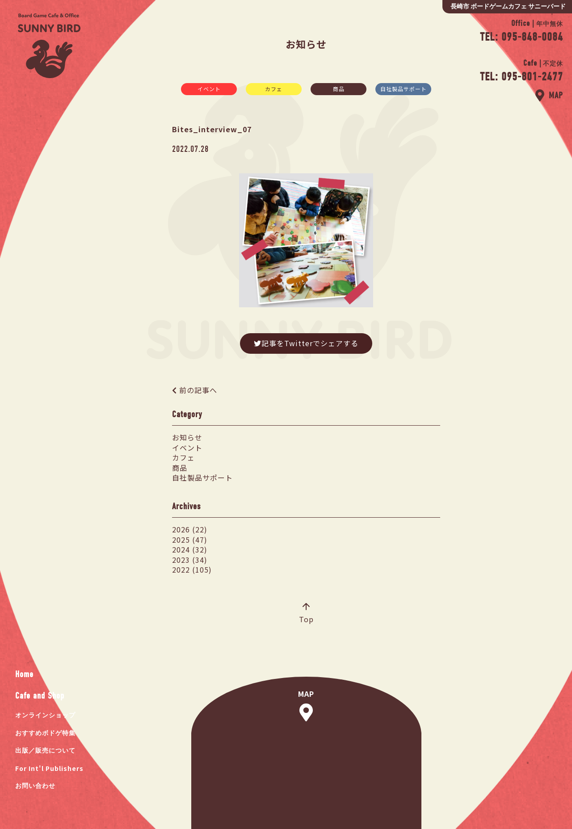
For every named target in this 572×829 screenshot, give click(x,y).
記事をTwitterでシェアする (306, 343)
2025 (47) (189, 539)
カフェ (273, 88)
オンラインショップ (45, 715)
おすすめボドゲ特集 (45, 733)
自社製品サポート (403, 88)
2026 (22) (189, 529)
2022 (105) (192, 569)
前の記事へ (198, 390)
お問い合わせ (35, 786)
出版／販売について (45, 750)
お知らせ (187, 437)
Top (306, 613)
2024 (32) (189, 549)
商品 (339, 88)
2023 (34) (189, 559)
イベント (209, 88)
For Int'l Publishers (49, 768)
